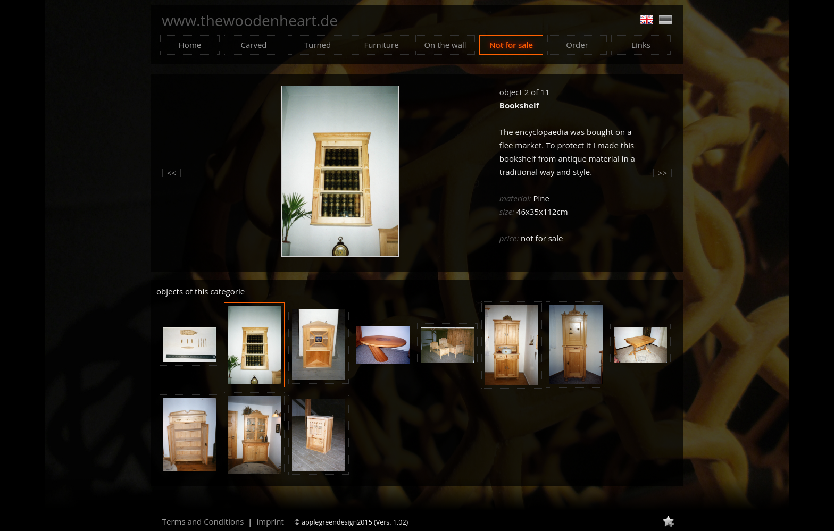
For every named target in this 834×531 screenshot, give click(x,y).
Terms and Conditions (203, 521)
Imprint (270, 521)
